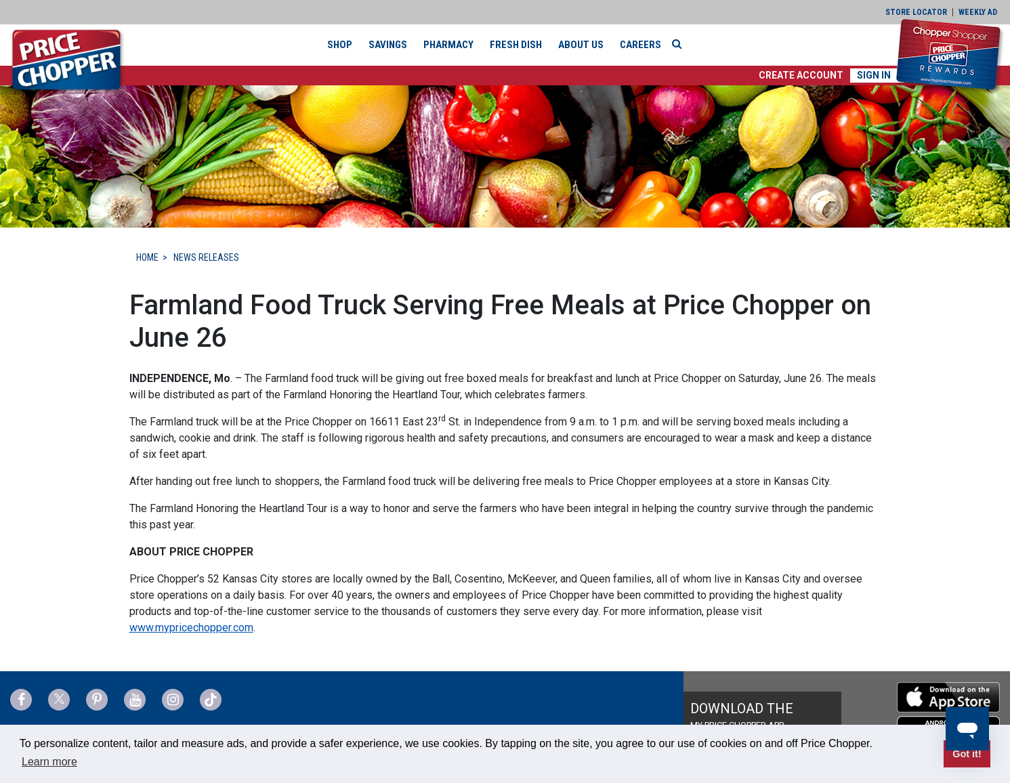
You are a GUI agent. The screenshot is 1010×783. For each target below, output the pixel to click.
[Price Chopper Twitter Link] (59, 700)
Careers (640, 45)
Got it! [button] (966, 753)
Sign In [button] (874, 75)
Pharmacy (448, 45)
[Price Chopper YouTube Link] (135, 700)
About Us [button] (581, 45)
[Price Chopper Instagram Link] (173, 700)
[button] (801, 75)
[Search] (680, 44)
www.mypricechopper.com (191, 627)
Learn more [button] (49, 761)
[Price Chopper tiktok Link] (211, 700)
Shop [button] (339, 45)
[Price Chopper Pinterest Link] (97, 700)
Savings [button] (388, 45)
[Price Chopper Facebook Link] (21, 700)
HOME (147, 257)
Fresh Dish (516, 45)
